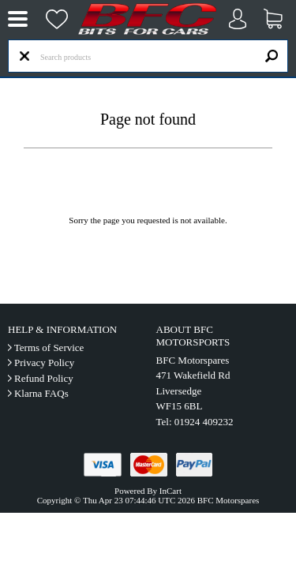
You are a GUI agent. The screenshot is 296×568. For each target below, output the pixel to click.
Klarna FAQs (41, 393)
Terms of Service (49, 347)
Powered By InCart (148, 490)
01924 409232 (204, 422)
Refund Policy (43, 378)
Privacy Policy (44, 362)
